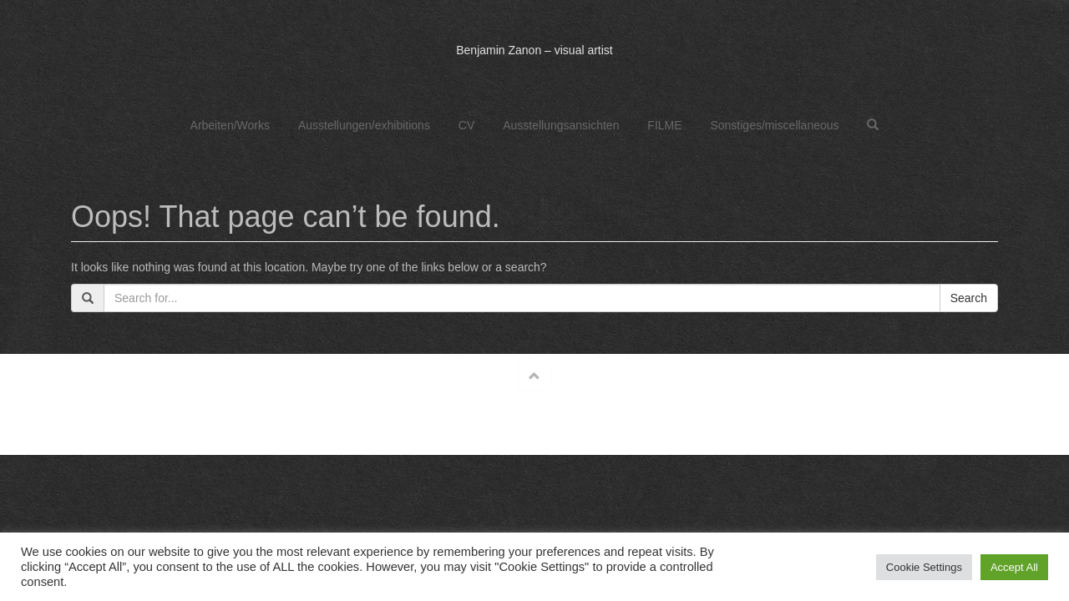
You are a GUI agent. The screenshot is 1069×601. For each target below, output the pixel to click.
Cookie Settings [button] (924, 567)
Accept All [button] (1014, 567)
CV (466, 125)
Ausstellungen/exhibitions (364, 125)
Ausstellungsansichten (561, 125)
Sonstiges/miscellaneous (774, 125)
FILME (664, 125)
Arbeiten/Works (230, 125)
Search (968, 298)
